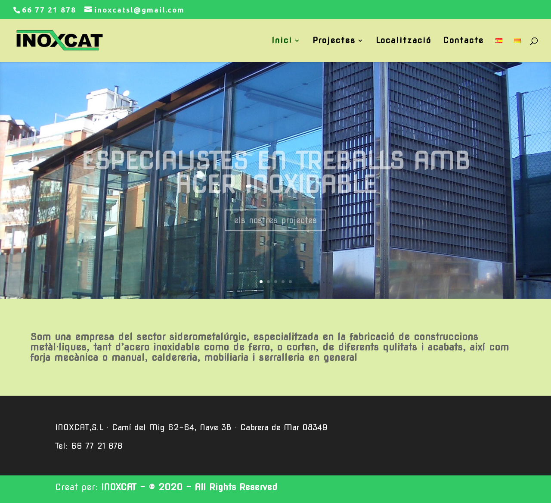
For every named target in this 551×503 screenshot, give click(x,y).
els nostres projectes (275, 229)
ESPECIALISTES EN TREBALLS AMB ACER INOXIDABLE (275, 181)
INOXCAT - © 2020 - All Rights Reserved (189, 486)
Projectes (334, 41)
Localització (403, 41)
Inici (282, 41)
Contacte (463, 41)
